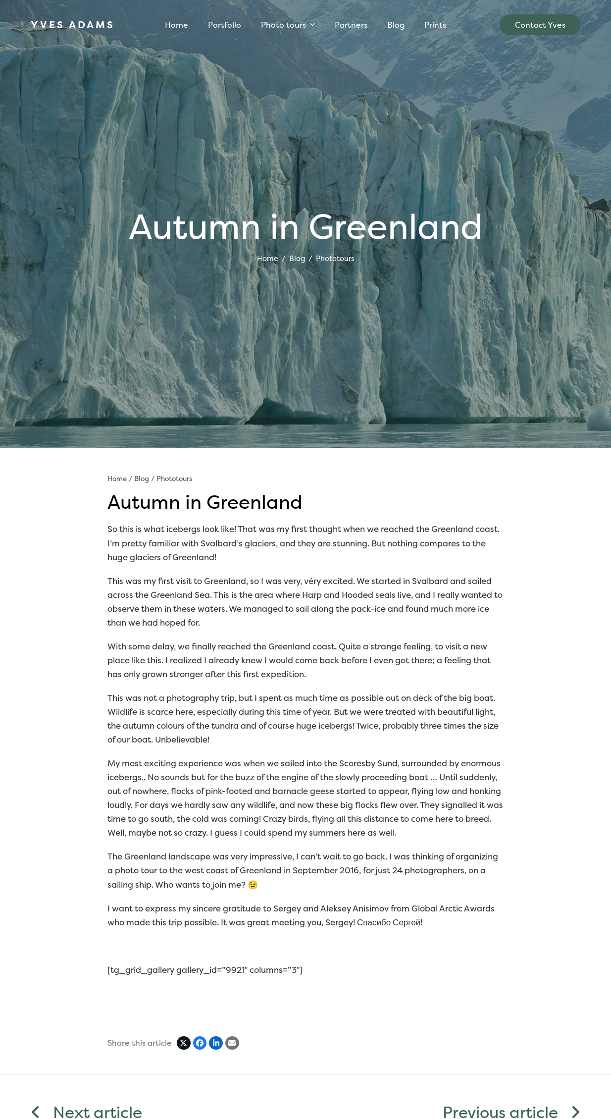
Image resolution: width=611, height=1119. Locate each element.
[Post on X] (184, 1043)
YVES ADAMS (73, 24)
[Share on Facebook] (200, 1043)
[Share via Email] (232, 1043)
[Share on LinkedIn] (216, 1043)
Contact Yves (540, 24)
